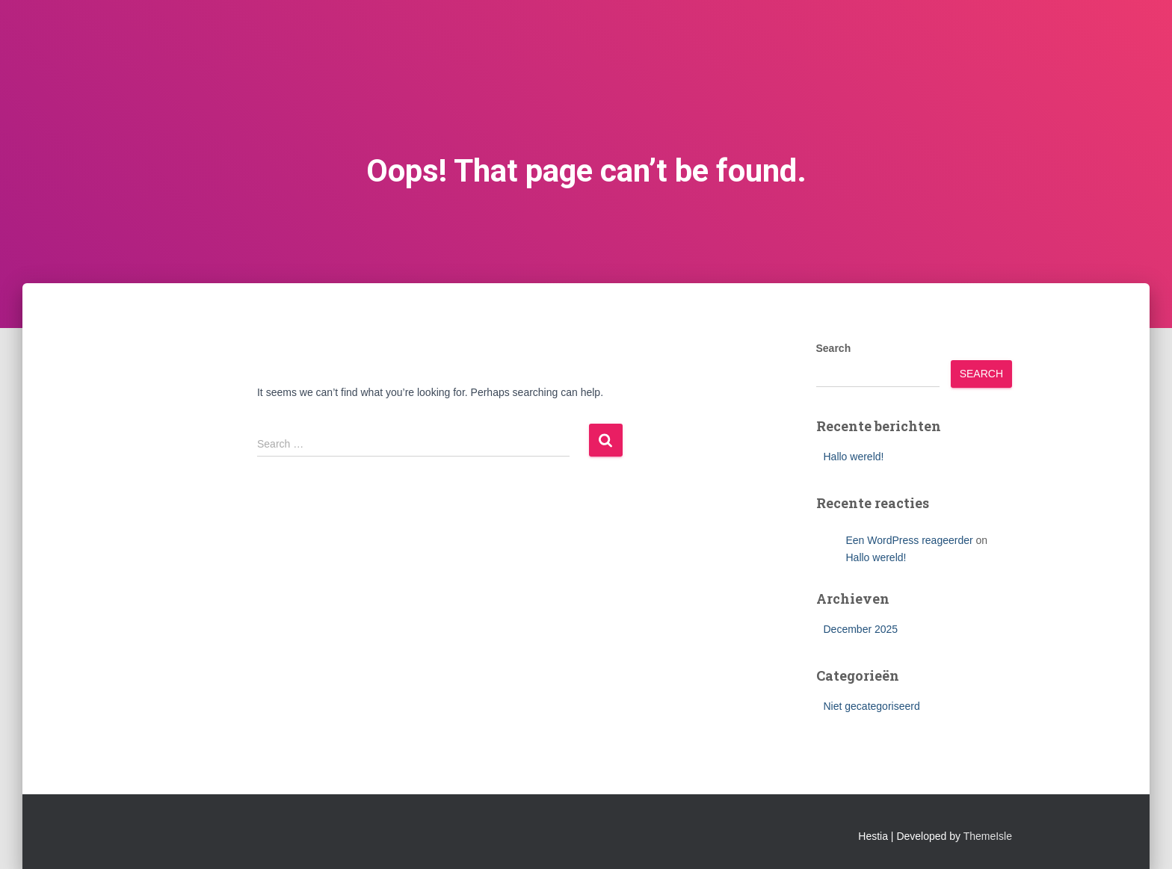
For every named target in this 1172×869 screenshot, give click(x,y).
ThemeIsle (987, 836)
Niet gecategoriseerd (872, 706)
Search (833, 348)
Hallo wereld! (854, 457)
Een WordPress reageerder (909, 540)
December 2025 (861, 629)
